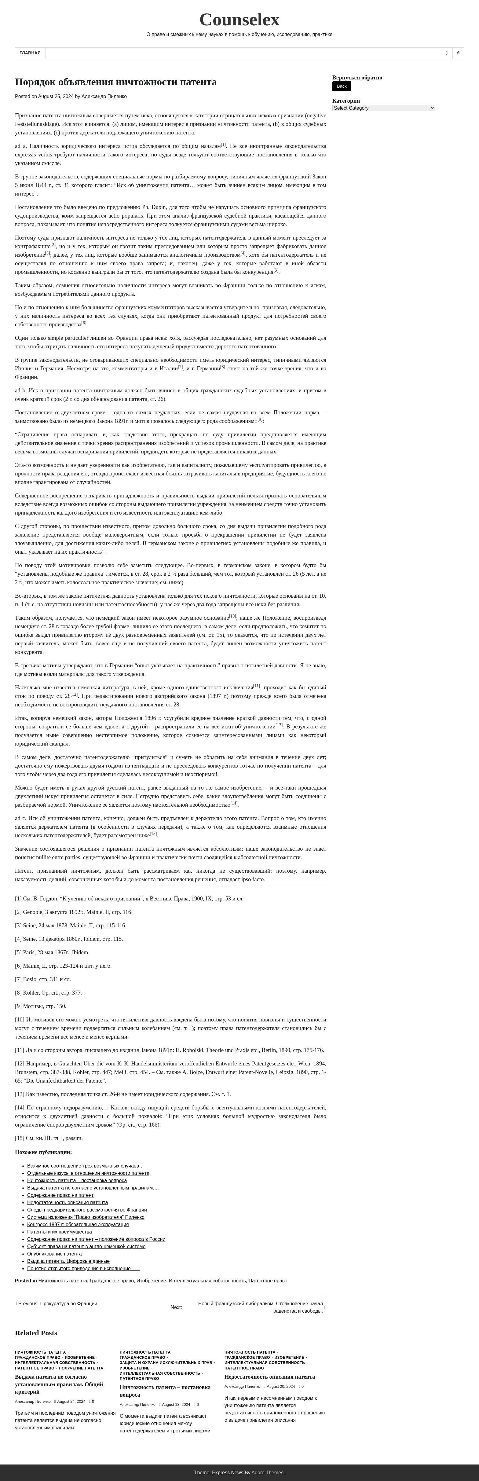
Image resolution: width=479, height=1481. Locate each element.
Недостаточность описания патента (271, 1376)
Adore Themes (267, 1472)
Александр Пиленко (104, 96)
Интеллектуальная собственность (207, 1280)
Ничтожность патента (62, 1280)
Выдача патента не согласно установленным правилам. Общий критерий (60, 1384)
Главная (30, 52)
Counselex (239, 19)
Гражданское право (112, 1280)
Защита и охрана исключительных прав (166, 1363)
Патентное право (268, 1280)
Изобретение (151, 1280)
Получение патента (81, 1368)
